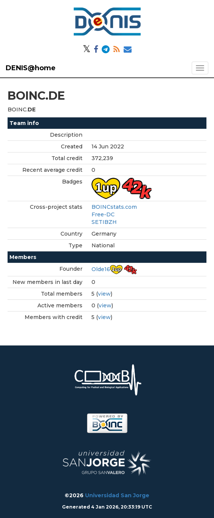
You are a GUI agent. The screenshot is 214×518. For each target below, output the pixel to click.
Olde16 (100, 269)
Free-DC (103, 214)
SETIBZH (104, 222)
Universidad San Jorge (117, 495)
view (104, 293)
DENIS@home (31, 68)
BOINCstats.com (114, 207)
